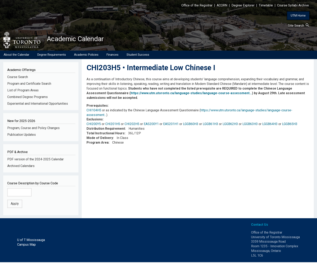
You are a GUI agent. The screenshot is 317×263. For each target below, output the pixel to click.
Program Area (98, 143)
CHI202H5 (132, 125)
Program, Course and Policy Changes (33, 129)
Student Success (138, 55)
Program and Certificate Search (29, 84)
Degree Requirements (51, 55)
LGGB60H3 (190, 125)
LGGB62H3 (230, 125)
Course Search (17, 78)
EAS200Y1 (151, 125)
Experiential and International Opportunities (37, 104)
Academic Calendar (78, 39)
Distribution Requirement (106, 129)
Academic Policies (86, 55)
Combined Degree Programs (27, 98)
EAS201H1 (171, 125)
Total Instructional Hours (106, 134)
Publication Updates (21, 135)
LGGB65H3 (289, 125)
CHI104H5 (94, 111)
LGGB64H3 (270, 125)
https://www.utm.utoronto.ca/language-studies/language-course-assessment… (191, 94)
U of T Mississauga (31, 241)
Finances (112, 55)
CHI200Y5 (94, 125)
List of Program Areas (23, 91)
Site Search (298, 25)
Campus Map (26, 245)
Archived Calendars (21, 166)
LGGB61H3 (210, 125)
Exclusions (95, 120)
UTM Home (298, 15)
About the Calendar (16, 55)
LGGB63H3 (250, 125)
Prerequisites (97, 106)
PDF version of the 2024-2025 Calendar (35, 160)
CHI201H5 (112, 125)
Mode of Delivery (100, 139)
